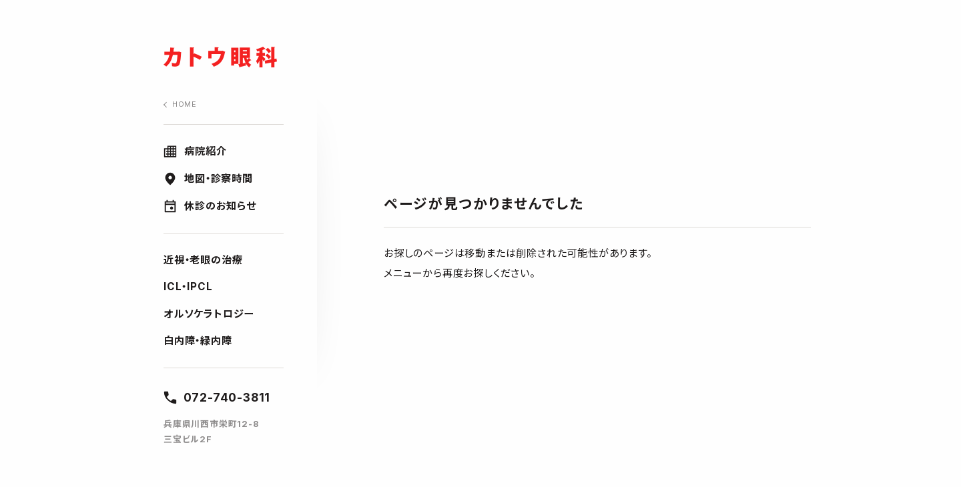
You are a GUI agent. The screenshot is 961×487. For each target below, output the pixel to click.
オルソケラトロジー (209, 314)
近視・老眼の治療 (203, 260)
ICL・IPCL (188, 286)
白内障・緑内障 (198, 340)
